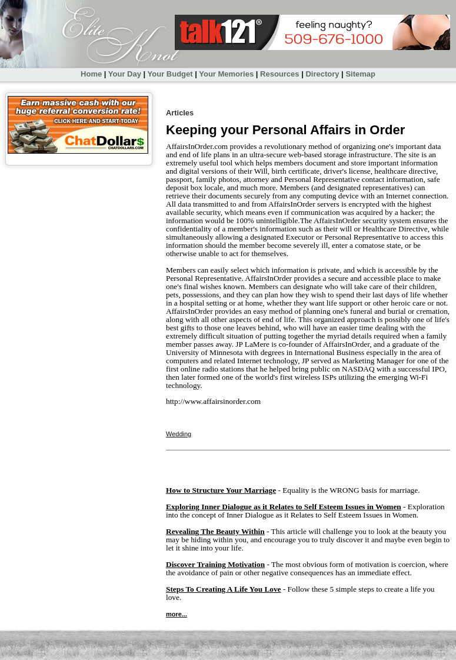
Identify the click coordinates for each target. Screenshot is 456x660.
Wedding (178, 433)
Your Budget (170, 73)
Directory (322, 73)
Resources (279, 73)
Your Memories (226, 73)
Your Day (124, 73)
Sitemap (360, 73)
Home (91, 73)
